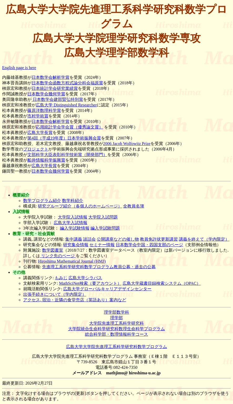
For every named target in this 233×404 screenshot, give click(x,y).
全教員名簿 (133, 206)
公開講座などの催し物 (118, 239)
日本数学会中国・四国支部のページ (149, 244)
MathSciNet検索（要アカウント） (90, 283)
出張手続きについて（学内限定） (54, 294)
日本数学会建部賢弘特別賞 (57, 99)
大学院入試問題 (103, 217)
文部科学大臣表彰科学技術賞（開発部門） (67, 154)
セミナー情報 (102, 244)
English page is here (19, 67)
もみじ (61, 278)
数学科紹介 (72, 200)
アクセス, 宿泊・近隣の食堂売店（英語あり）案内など (74, 300)
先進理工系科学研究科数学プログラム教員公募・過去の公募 (99, 267)
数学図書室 (52, 250)
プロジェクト (35, 149)
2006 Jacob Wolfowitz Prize (126, 143)
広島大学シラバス (85, 278)
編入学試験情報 (74, 228)
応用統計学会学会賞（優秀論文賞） (69, 127)
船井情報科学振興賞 (46, 160)
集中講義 (73, 239)
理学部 (116, 317)
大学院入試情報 (72, 217)
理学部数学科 (116, 312)
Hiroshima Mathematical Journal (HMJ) (71, 261)
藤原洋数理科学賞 (44, 110)
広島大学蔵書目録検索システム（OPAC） (162, 283)
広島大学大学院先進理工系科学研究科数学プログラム (116, 346)
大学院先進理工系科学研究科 (116, 323)
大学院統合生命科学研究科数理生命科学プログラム (116, 329)
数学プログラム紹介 (42, 200)
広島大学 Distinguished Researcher (66, 105)
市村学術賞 (37, 116)
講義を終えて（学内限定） (204, 239)
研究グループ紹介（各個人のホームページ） (80, 206)
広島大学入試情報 (70, 222)
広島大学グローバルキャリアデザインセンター (107, 289)
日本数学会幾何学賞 (46, 94)
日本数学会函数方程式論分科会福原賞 (67, 83)
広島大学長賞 (40, 132)
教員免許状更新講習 (159, 239)
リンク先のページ (58, 255)
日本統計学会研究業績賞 (55, 88)
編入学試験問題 (105, 228)
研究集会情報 (75, 244)
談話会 (89, 239)
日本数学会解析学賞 (50, 77)
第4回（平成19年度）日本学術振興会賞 (64, 138)
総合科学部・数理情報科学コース (116, 334)
